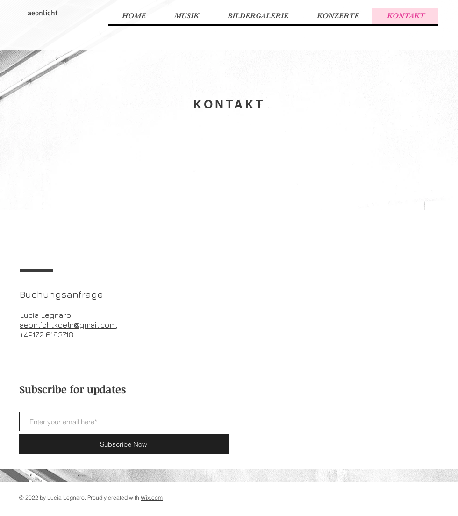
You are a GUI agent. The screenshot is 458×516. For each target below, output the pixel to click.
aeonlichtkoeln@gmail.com (68, 325)
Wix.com (152, 497)
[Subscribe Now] (124, 444)
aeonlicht (43, 13)
